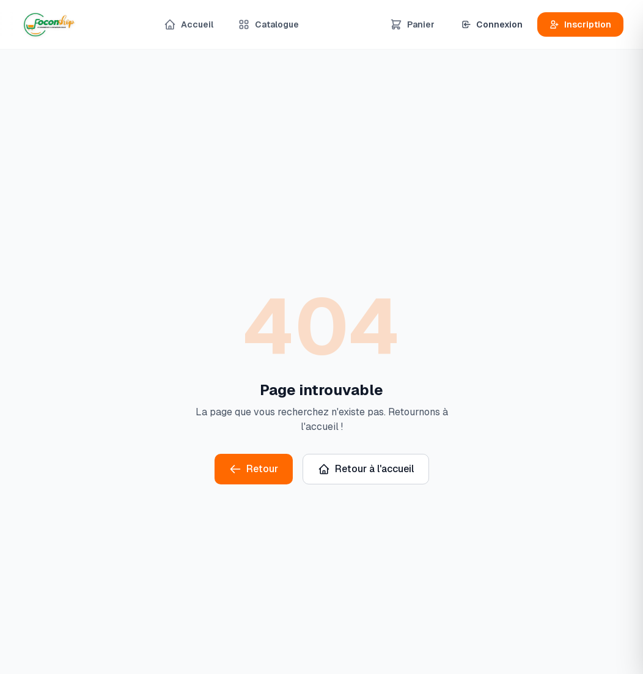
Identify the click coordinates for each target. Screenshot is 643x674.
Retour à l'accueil (366, 468)
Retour (253, 468)
